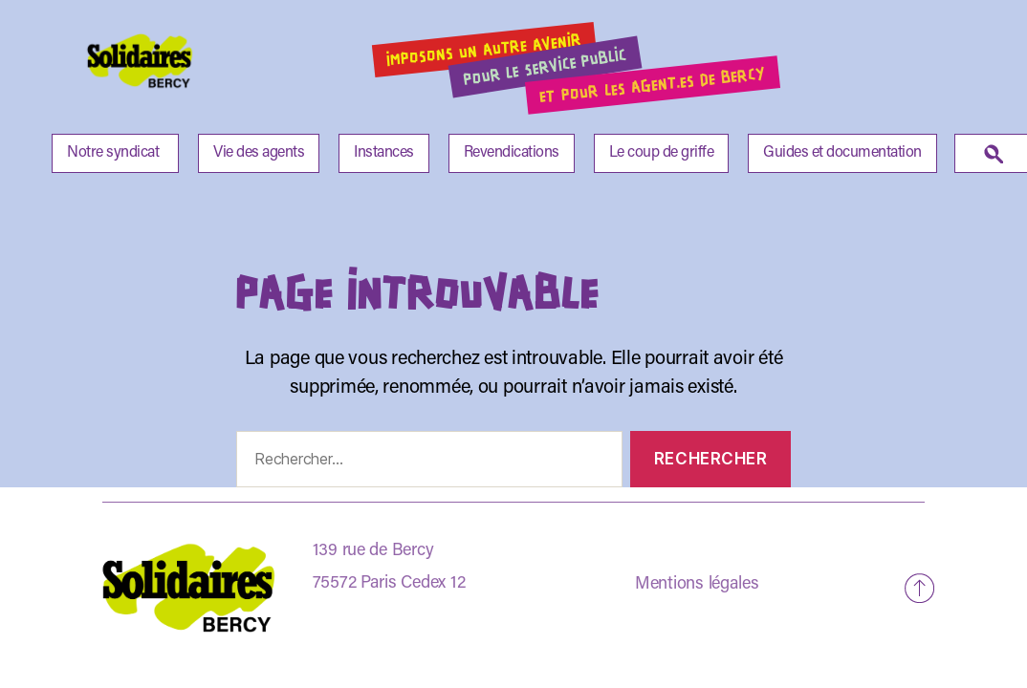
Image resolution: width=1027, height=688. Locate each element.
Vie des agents (258, 153)
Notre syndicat (113, 153)
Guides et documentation (842, 153)
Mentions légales (697, 584)
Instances (384, 153)
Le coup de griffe (661, 153)
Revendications (511, 153)
